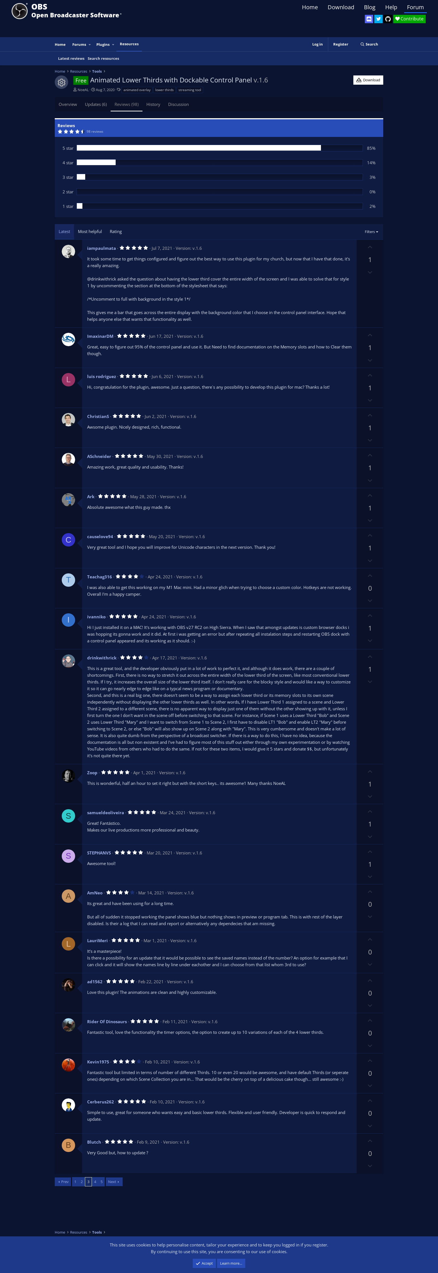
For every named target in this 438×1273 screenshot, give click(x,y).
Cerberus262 (100, 1102)
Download (341, 7)
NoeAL (83, 89)
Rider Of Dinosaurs (107, 1021)
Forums (79, 44)
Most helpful (90, 231)
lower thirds (164, 89)
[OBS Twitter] (378, 19)
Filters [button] (370, 231)
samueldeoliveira (105, 812)
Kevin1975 (98, 1062)
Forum (415, 7)
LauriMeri (97, 940)
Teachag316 (99, 577)
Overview (68, 104)
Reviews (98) (127, 104)
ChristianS (98, 416)
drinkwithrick (101, 658)
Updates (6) (96, 104)
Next (112, 1181)
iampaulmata (101, 248)
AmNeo (95, 893)
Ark (90, 496)
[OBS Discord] (369, 19)
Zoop (92, 772)
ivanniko (96, 616)
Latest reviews (71, 58)
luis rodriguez (101, 376)
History (153, 104)
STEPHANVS (99, 853)
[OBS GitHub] (388, 19)
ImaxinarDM (100, 336)
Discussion (178, 104)
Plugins (103, 44)
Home (310, 7)
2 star (68, 191)
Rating (116, 231)
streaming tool (189, 89)
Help (391, 7)
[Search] (369, 44)
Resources (129, 43)
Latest (64, 231)
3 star (68, 177)
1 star (68, 206)
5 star (68, 148)
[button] (90, 44)
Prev (65, 1181)
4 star (68, 162)
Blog (369, 7)
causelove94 (100, 536)
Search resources (103, 58)
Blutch (94, 1142)
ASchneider (99, 456)
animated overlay (137, 89)
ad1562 (95, 981)
